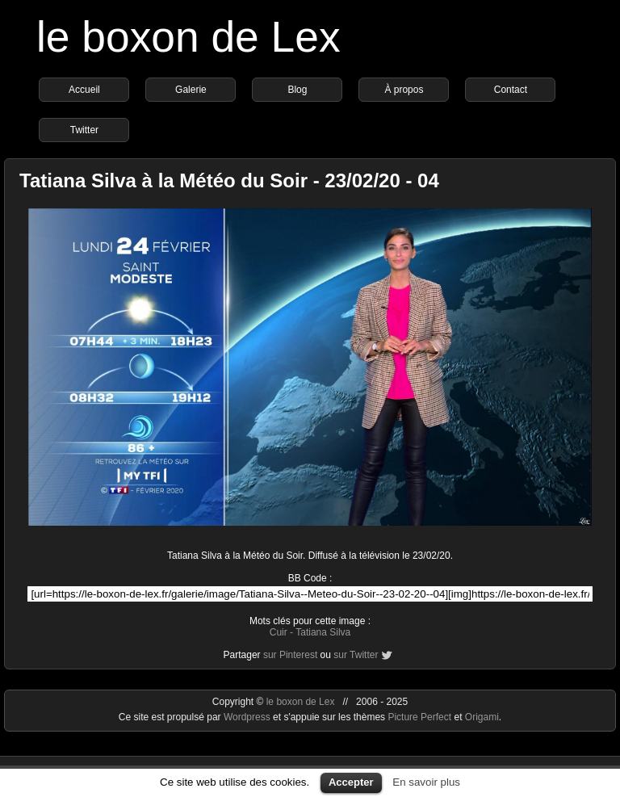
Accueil (84, 89)
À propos (403, 89)
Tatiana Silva (322, 632)
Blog (297, 89)
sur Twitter (355, 655)
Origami (482, 717)
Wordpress (248, 717)
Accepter (351, 782)
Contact (510, 89)
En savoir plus (426, 782)
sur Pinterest (290, 655)
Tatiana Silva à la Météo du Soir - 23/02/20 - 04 (229, 180)
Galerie (191, 89)
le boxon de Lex (188, 37)
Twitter (84, 130)
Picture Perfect (419, 717)
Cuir (278, 632)
